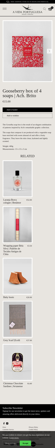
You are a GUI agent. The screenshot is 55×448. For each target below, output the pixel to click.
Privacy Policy (33, 427)
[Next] (49, 51)
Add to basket (12, 110)
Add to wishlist (13, 116)
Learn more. (14, 438)
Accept (25, 444)
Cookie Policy (33, 429)
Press (4, 427)
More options (10, 444)
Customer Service (8, 429)
